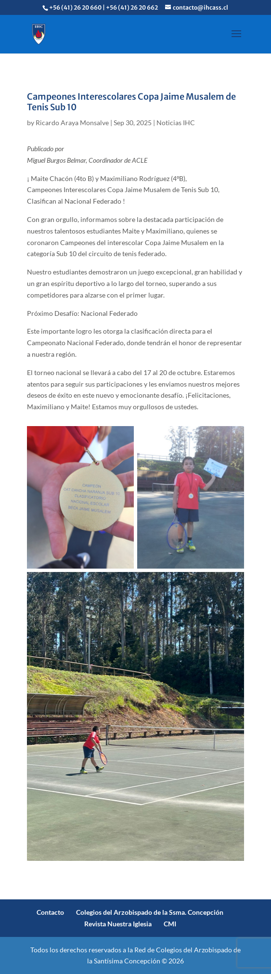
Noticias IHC (175, 122)
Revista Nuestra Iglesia (118, 924)
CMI (170, 924)
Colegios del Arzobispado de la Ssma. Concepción (149, 912)
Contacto (50, 912)
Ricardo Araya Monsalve (72, 122)
